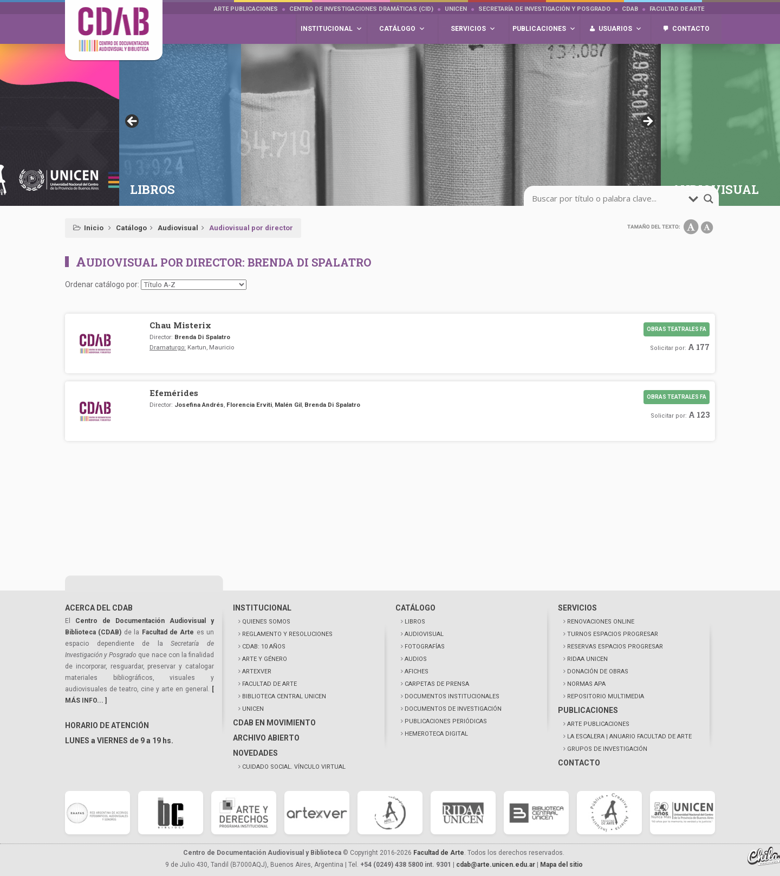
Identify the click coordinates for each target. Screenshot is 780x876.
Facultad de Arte (676, 8)
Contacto (691, 29)
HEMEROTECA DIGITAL (436, 733)
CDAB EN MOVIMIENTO (274, 722)
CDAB (630, 8)
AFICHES (416, 671)
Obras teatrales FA (676, 329)
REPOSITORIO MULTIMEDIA (605, 696)
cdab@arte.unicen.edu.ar (495, 864)
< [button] (133, 122)
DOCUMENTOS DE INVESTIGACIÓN (453, 708)
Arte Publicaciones (246, 8)
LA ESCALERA (629, 736)
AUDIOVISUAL (424, 634)
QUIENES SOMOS (266, 621)
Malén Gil (288, 404)
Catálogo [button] (402, 29)
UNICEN (456, 8)
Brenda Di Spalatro (202, 337)
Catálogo (131, 228)
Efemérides (174, 392)
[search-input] (609, 198)
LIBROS (415, 621)
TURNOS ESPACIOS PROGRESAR (612, 634)
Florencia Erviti (249, 404)
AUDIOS (416, 659)
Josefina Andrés (199, 404)
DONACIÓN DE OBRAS (597, 671)
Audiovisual (178, 228)
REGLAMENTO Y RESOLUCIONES (287, 634)
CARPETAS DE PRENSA (437, 683)
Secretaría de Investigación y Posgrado (544, 8)
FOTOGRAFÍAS (425, 646)
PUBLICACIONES (588, 710)
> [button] (647, 122)
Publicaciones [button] (544, 29)
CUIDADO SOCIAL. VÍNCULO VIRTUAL (294, 766)
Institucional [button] (331, 29)
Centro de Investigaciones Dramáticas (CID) (361, 8)
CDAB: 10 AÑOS (263, 646)
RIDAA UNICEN (587, 659)
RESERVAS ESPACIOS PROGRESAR (615, 646)
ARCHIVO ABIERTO (266, 738)
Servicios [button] (473, 29)
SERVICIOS (577, 608)
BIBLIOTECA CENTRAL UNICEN (284, 696)
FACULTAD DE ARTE (269, 683)
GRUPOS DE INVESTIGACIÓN (607, 748)
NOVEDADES (255, 753)
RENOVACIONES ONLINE (600, 621)
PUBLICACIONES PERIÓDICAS (446, 721)
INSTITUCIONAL (262, 608)
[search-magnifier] (708, 198)
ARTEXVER (256, 671)
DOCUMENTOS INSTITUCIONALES (452, 696)
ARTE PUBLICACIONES (598, 724)
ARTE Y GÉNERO (264, 659)
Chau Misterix (180, 325)
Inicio (93, 228)
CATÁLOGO (415, 608)
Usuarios (620, 29)
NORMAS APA (586, 683)
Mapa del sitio (561, 864)
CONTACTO (579, 762)
